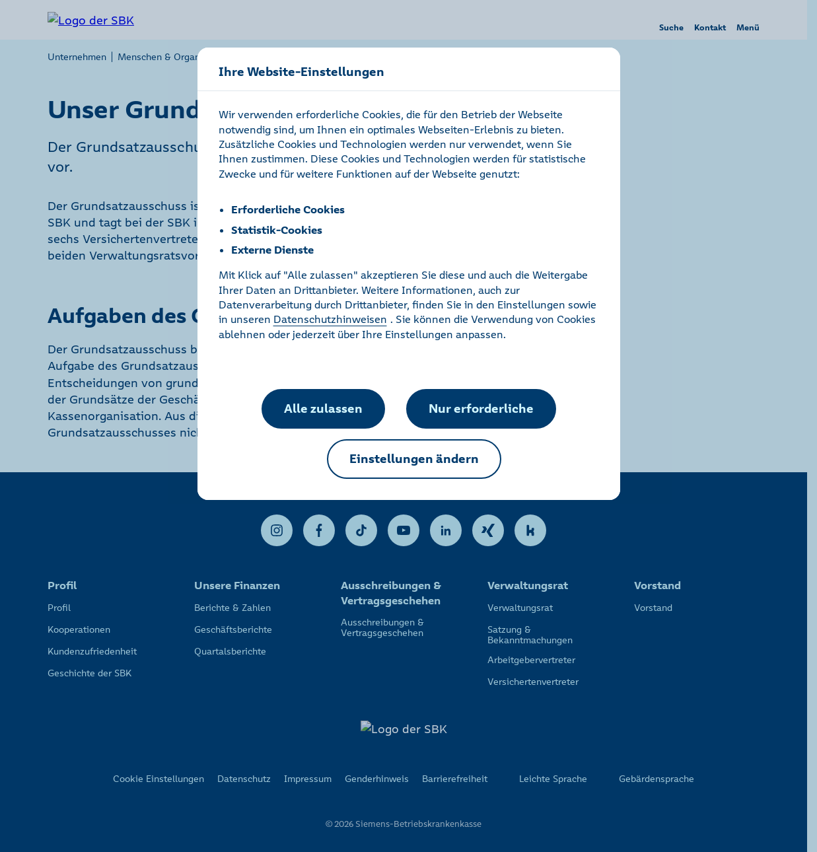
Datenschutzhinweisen (330, 319)
